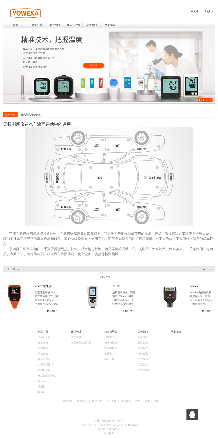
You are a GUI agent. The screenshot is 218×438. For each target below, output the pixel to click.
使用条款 (111, 401)
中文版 (195, 11)
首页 (15, 24)
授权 (138, 401)
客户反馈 (97, 401)
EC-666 (194, 286)
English (209, 11)
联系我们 (82, 401)
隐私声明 (126, 401)
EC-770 (116, 286)
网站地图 (67, 401)
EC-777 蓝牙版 (43, 286)
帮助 (147, 401)
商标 (157, 401)
